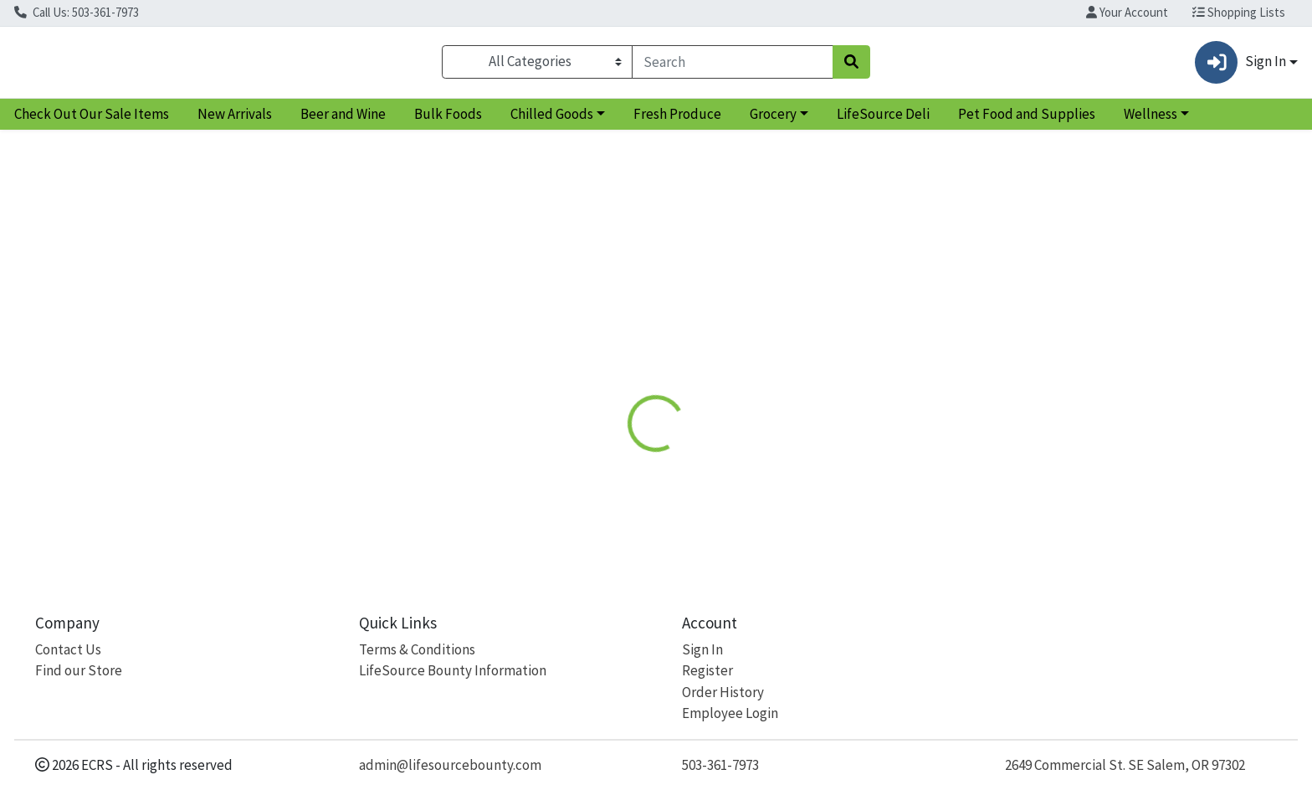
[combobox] (732, 65)
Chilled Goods (551, 120)
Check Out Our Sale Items (91, 120)
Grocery (773, 120)
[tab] (593, 331)
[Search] (732, 65)
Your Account (1127, 12)
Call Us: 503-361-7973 (76, 12)
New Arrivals (234, 120)
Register (707, 670)
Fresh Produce (677, 120)
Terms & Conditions (417, 649)
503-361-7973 (720, 765)
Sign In (702, 649)
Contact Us (68, 649)
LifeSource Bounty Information (452, 670)
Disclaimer (672, 332)
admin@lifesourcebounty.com (450, 765)
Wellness (1150, 120)
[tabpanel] (929, 453)
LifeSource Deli (883, 120)
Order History (723, 692)
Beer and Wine (343, 120)
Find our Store (78, 670)
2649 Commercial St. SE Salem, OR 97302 (1125, 765)
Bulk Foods (448, 120)
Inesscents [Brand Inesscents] (755, 455)
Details (593, 332)
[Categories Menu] (537, 65)
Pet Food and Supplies (1026, 120)
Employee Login (730, 713)
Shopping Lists (1238, 12)
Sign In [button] (1240, 65)
